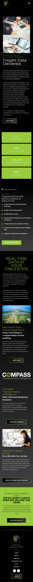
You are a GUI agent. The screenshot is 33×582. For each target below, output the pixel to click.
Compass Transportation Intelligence (16, 233)
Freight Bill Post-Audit (11, 214)
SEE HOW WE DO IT (16, 520)
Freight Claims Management (13, 210)
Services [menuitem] (16, 558)
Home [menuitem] (16, 553)
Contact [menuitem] (16, 566)
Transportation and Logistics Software (16, 223)
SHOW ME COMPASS (16, 422)
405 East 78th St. (16, 545)
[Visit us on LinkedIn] (14, 570)
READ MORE (16, 360)
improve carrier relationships (16, 480)
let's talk (10, 120)
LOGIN (16, 576)
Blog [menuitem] (16, 564)
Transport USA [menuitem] (16, 561)
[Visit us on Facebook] (18, 570)
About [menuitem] (16, 555)
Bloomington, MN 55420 (16, 547)
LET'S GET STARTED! (11, 242)
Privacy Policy (16, 549)
